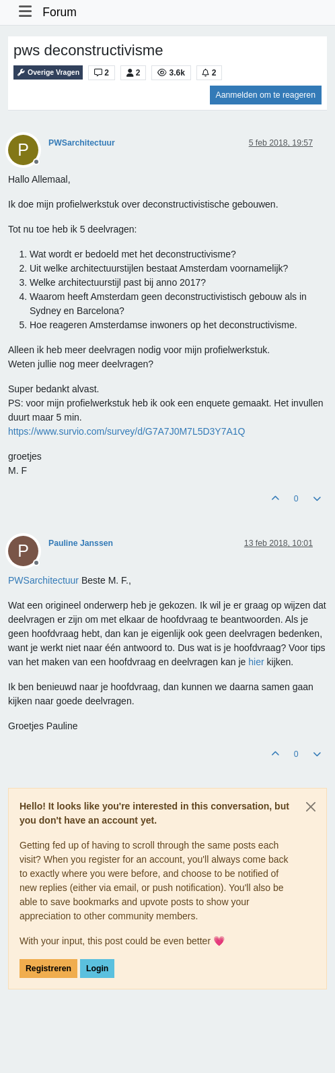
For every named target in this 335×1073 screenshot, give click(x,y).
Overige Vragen (48, 72)
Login (97, 968)
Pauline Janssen (80, 543)
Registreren (48, 968)
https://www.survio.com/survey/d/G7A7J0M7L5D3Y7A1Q (126, 431)
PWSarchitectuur (81, 143)
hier (256, 661)
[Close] (310, 807)
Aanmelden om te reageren (265, 95)
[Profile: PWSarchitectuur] (43, 580)
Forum (59, 12)
